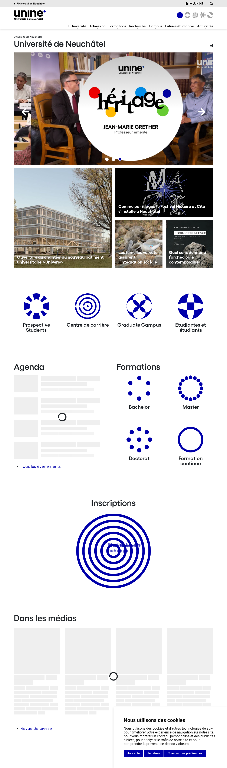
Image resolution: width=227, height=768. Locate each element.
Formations (117, 26)
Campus (155, 26)
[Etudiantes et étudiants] (191, 307)
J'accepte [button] (133, 753)
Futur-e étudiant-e (179, 26)
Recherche (137, 26)
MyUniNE (195, 4)
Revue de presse (36, 728)
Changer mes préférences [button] (185, 753)
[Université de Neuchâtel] (30, 15)
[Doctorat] (139, 441)
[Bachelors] (139, 389)
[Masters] (191, 389)
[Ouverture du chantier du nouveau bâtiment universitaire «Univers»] (63, 218)
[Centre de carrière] (88, 307)
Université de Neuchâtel (29, 3)
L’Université (77, 26)
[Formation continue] (191, 441)
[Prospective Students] (36, 307)
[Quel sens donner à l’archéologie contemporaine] (189, 244)
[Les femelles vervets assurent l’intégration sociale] (139, 244)
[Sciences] (194, 15)
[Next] (201, 111)
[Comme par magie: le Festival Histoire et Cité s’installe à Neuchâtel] (164, 192)
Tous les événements (41, 466)
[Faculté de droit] (202, 15)
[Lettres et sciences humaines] (187, 15)
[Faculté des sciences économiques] (209, 15)
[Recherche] (211, 4)
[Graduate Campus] (139, 307)
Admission (97, 26)
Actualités (205, 26)
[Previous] (25, 111)
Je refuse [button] (154, 753)
